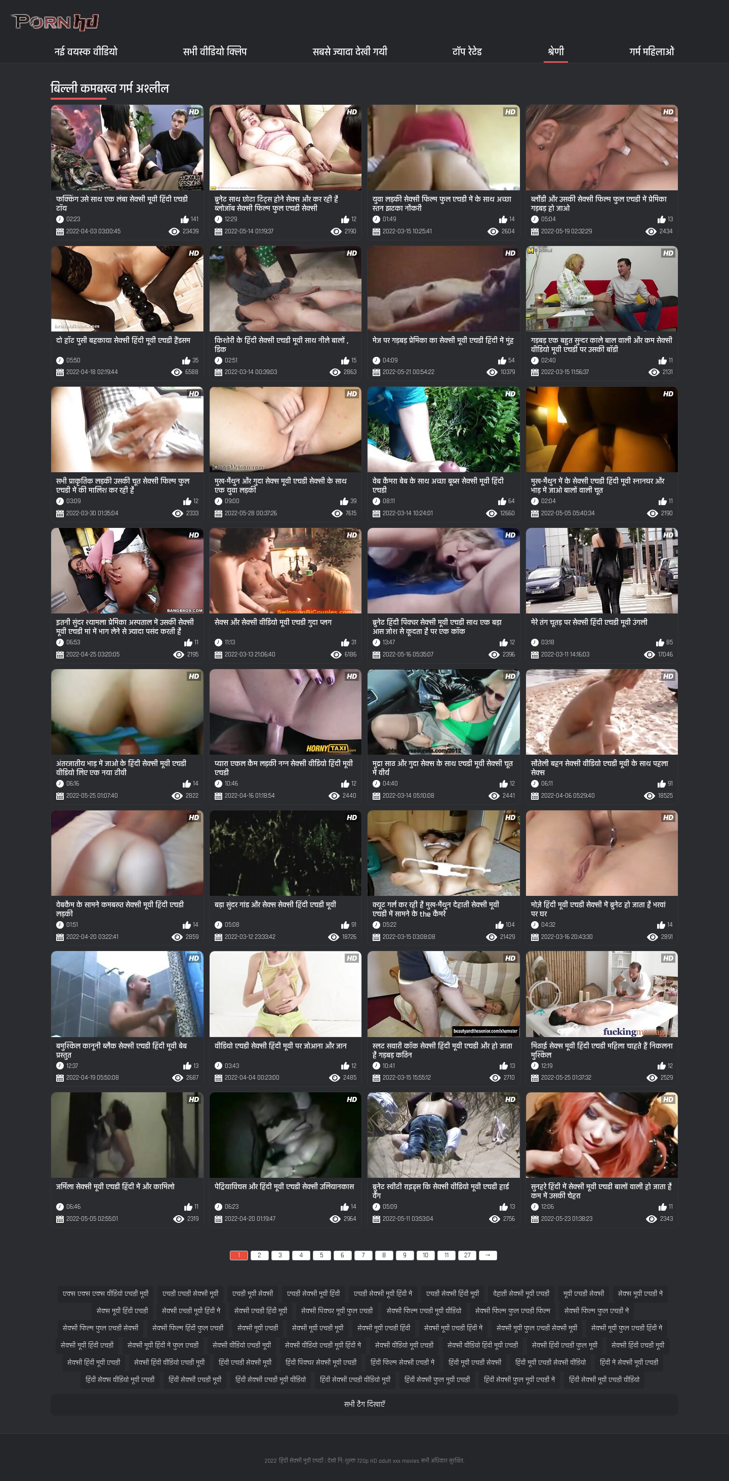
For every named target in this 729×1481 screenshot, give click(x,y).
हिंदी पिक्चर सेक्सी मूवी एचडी (321, 1363)
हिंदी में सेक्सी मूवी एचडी (629, 1363)
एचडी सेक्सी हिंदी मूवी (452, 1294)
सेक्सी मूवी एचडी (257, 1328)
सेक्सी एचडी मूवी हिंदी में (191, 1311)
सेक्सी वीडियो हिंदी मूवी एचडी (483, 1345)
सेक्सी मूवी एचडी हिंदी (383, 1328)
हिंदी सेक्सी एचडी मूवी (195, 1380)
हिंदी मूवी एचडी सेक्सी (475, 1363)
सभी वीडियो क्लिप (215, 52)
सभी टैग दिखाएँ (364, 1405)
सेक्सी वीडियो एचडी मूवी (242, 1345)
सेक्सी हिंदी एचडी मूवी (638, 1345)
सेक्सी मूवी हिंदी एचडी (87, 1345)
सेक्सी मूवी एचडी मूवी (317, 1328)
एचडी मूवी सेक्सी (252, 1294)
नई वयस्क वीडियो (86, 52)
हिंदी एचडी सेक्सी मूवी (245, 1363)
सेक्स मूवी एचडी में (640, 1294)
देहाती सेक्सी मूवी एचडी (521, 1294)
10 (425, 1255)
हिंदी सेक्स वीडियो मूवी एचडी (120, 1380)
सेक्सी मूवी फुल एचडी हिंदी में (626, 1328)
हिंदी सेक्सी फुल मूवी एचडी (437, 1380)
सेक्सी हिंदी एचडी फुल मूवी (564, 1345)
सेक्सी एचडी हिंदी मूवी (260, 1311)
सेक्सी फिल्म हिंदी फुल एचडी (187, 1328)
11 (446, 1255)
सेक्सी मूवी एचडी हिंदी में (453, 1328)
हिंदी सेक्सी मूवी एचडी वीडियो (604, 1380)
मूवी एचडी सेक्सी (583, 1294)
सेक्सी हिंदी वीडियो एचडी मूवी (169, 1363)
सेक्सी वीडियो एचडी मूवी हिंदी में (323, 1345)
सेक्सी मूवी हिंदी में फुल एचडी (163, 1345)
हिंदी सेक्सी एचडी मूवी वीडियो (270, 1380)
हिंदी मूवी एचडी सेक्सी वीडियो (550, 1363)
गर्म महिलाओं (652, 52)
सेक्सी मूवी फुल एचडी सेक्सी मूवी (537, 1328)
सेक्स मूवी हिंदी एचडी (122, 1311)
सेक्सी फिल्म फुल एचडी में (596, 1311)
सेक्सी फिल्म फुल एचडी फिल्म (512, 1311)
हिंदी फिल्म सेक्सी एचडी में (402, 1363)
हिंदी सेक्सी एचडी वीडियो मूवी (355, 1380)
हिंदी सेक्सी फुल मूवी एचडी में (519, 1380)
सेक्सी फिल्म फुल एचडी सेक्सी (100, 1328)
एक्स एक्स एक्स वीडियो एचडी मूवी (105, 1294)
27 (467, 1255)
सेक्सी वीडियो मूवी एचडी (404, 1345)
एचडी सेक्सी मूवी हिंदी (313, 1294)
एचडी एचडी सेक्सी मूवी (190, 1294)
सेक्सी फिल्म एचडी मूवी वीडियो (424, 1311)
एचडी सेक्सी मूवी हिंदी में (383, 1294)
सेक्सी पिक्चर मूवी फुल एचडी (337, 1311)
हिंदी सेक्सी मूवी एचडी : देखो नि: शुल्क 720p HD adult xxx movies (349, 1461)
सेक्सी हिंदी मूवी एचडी (93, 1363)
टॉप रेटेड (467, 52)
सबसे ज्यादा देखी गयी (350, 52)
